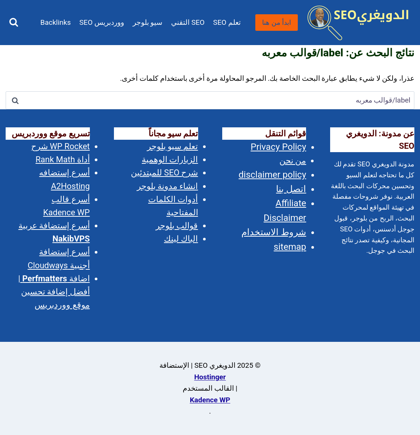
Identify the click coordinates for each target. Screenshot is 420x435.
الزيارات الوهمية (170, 159)
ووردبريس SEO (101, 22)
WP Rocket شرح (60, 146)
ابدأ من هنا (276, 22)
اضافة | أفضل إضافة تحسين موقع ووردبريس (53, 292)
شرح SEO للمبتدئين (164, 172)
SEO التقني (188, 22)
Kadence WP (210, 400)
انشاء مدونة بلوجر (167, 186)
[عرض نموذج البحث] (14, 23)
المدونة (159, 67)
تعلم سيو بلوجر (172, 146)
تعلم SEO (227, 22)
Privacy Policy (278, 147)
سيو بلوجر (148, 22)
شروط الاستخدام (273, 232)
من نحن (292, 160)
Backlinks (55, 22)
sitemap (290, 247)
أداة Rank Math (63, 159)
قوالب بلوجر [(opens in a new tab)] (177, 225)
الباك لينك (181, 238)
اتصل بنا (291, 189)
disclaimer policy (272, 174)
